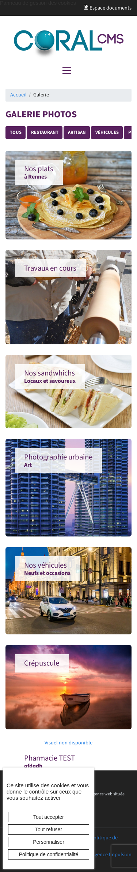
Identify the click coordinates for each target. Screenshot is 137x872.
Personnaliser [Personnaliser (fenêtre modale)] (48, 842)
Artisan (77, 132)
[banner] (68, 44)
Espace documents (107, 8)
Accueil (18, 95)
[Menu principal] (67, 70)
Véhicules (107, 132)
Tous (16, 132)
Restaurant (44, 132)
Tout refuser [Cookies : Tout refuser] (48, 829)
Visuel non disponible (53, 743)
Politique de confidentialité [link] (49, 854)
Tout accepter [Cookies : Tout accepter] (48, 817)
